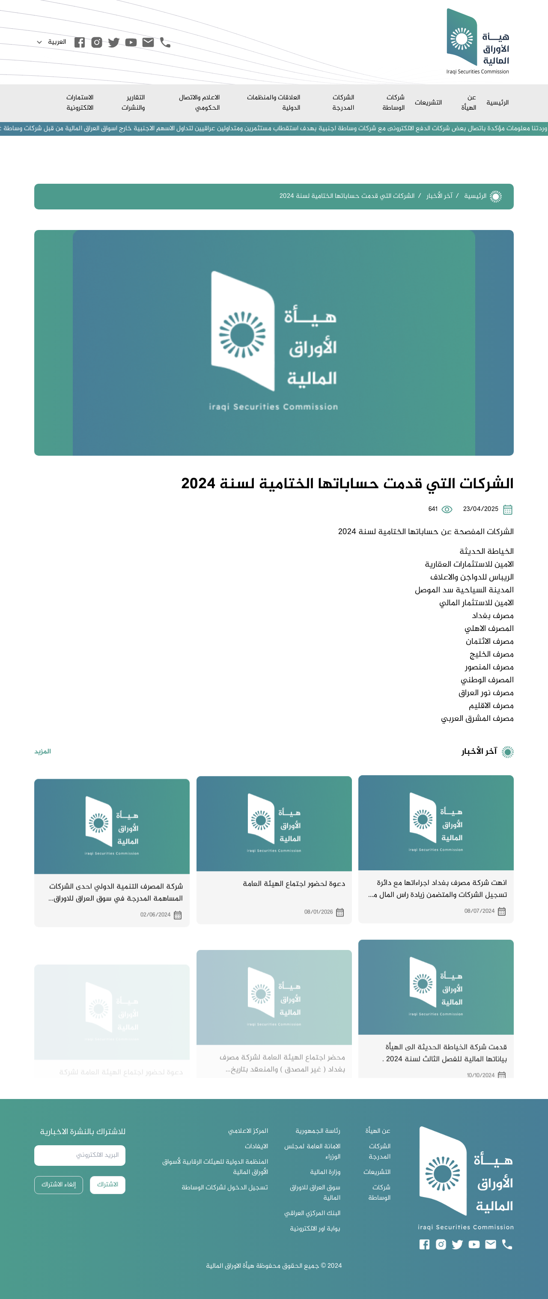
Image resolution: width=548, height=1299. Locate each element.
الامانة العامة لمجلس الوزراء (312, 1152)
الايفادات (256, 1147)
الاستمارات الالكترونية (79, 103)
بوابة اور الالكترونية (315, 1229)
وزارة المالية (325, 1173)
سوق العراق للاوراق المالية (315, 1193)
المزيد (42, 766)
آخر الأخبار (439, 196)
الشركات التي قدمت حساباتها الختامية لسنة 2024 (347, 196)
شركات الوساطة (393, 103)
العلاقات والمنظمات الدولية (273, 103)
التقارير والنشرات (133, 103)
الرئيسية (497, 103)
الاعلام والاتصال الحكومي (199, 103)
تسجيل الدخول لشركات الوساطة (225, 1188)
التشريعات (428, 103)
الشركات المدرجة (343, 103)
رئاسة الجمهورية (317, 1131)
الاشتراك (107, 1185)
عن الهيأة (469, 103)
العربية (50, 42)
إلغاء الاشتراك (59, 1185)
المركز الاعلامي (248, 1131)
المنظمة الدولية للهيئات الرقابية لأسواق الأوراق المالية (215, 1167)
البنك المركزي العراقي (312, 1214)
